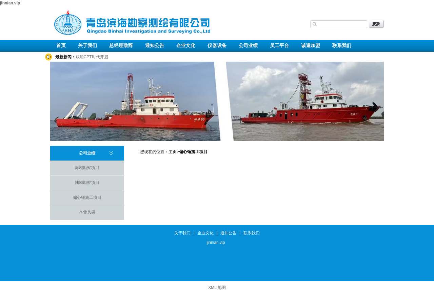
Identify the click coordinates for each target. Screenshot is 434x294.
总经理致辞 (121, 45)
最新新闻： (65, 57)
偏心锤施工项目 (87, 197)
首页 (61, 45)
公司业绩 (248, 45)
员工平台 (279, 45)
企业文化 (185, 45)
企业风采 (87, 212)
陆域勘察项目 (87, 182)
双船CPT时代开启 (92, 57)
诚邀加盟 (310, 45)
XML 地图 (217, 287)
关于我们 (87, 45)
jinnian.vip (10, 3)
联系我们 (341, 45)
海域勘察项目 (87, 167)
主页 (173, 151)
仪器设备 (217, 45)
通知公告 (154, 45)
